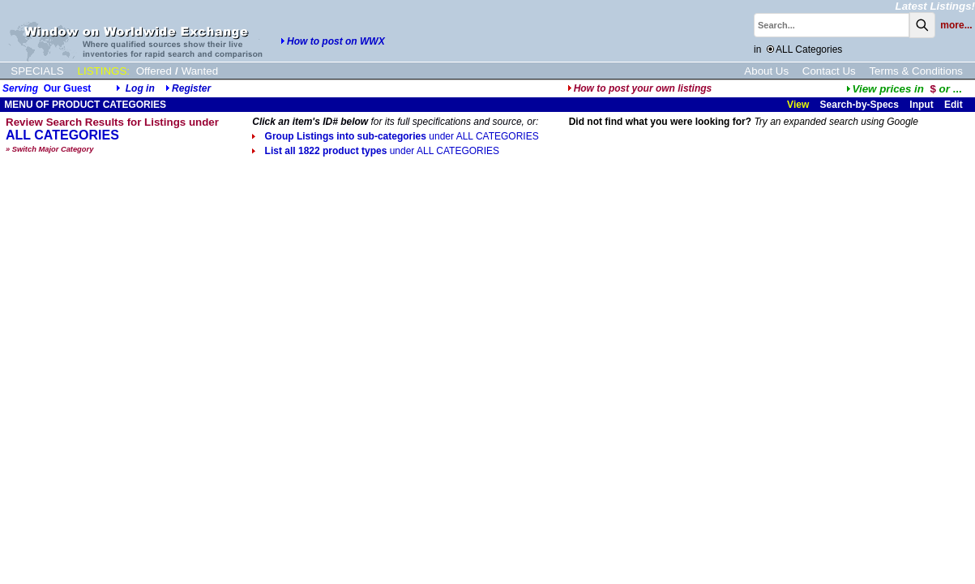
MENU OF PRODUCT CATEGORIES (84, 104)
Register (191, 88)
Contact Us (829, 71)
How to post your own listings (639, 88)
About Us (766, 71)
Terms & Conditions (916, 71)
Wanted (200, 71)
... (904, 89)
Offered (154, 71)
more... (956, 25)
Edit (954, 104)
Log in (140, 88)
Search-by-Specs (859, 104)
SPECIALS (37, 71)
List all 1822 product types (375, 151)
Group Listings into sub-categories (395, 136)
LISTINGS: (104, 71)
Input (921, 104)
